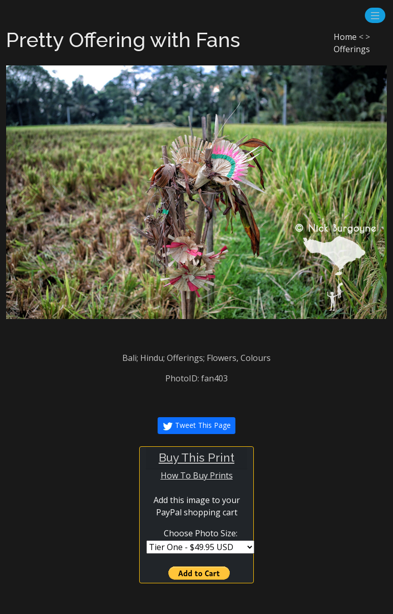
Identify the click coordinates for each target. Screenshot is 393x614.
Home (345, 36)
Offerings (352, 49)
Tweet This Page (196, 425)
